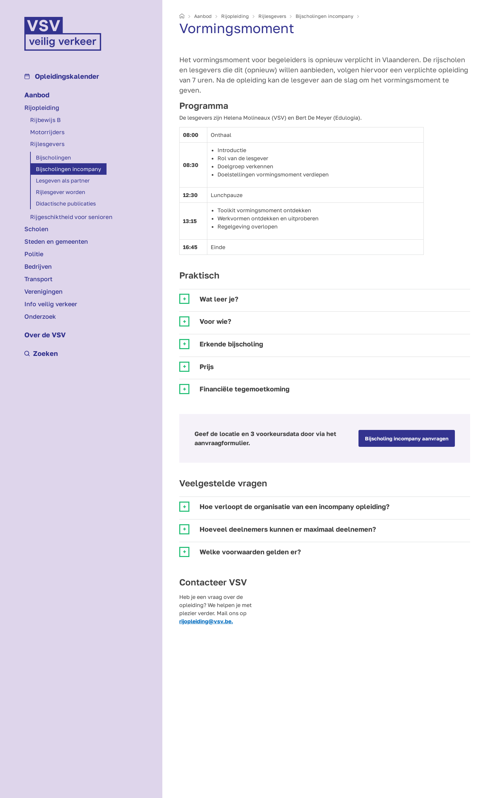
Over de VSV (45, 335)
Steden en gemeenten (56, 241)
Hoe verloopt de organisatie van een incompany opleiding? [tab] (295, 506)
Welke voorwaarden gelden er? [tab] (250, 552)
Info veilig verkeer (50, 304)
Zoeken (41, 353)
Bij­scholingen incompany (68, 169)
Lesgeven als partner (63, 180)
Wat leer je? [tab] (219, 299)
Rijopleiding (41, 107)
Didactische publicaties (66, 203)
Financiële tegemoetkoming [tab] (244, 389)
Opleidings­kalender (61, 76)
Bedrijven (38, 266)
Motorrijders (47, 132)
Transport (38, 279)
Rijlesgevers (47, 143)
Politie (33, 254)
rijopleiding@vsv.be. (206, 621)
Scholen (36, 229)
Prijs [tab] (207, 366)
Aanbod (36, 95)
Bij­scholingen (53, 157)
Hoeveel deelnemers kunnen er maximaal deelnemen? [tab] (288, 529)
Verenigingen (43, 291)
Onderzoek (40, 316)
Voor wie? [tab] (215, 321)
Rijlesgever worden (60, 192)
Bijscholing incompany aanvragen (406, 438)
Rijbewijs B (45, 119)
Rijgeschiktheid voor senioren (71, 216)
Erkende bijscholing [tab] (231, 344)
